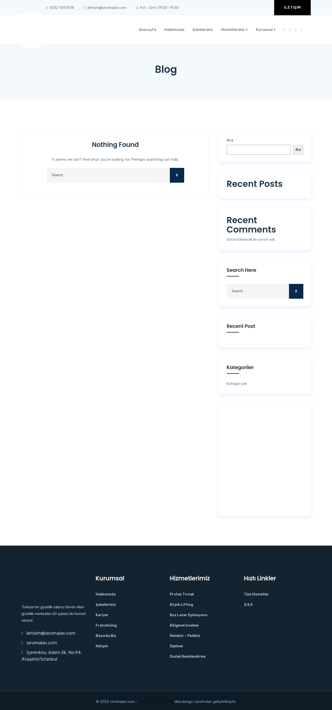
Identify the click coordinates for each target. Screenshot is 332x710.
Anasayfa (147, 30)
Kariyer (102, 615)
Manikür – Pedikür (185, 636)
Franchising (106, 625)
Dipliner (176, 646)
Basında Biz (106, 636)
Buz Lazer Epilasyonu (188, 615)
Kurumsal (264, 30)
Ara (230, 140)
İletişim (292, 7)
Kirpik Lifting (181, 605)
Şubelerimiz (203, 30)
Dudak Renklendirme (187, 656)
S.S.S (248, 605)
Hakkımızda (174, 30)
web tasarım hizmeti (156, 701)
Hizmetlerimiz (233, 30)
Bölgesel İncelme (184, 625)
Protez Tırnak (182, 594)
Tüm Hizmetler (256, 594)
